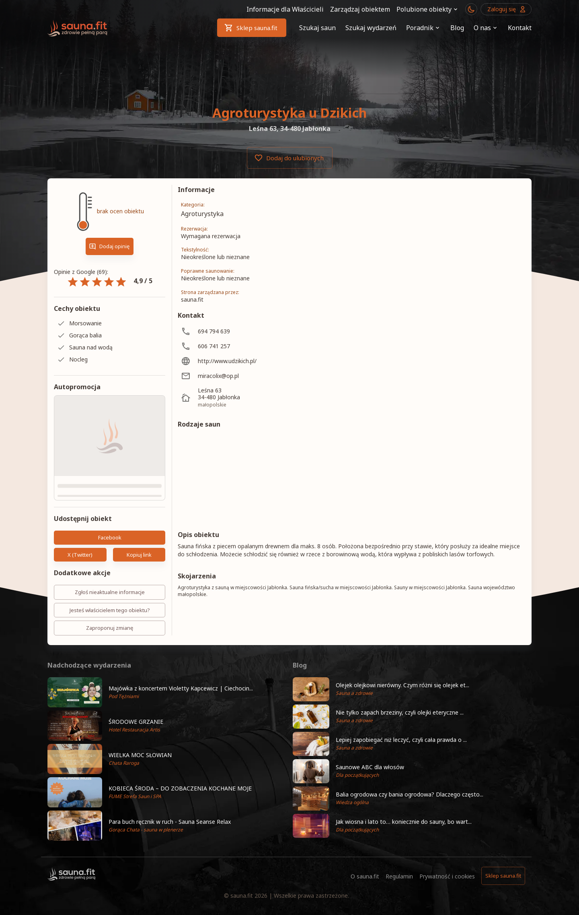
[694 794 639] (248, 331)
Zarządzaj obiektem (360, 9)
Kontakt (520, 27)
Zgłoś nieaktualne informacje (109, 632)
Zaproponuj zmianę (109, 669)
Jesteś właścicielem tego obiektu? (109, 650)
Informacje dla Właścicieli (285, 9)
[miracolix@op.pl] (248, 375)
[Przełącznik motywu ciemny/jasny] (471, 9)
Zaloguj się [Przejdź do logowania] (506, 9)
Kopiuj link (139, 595)
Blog (457, 27)
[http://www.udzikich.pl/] (248, 360)
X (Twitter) (80, 595)
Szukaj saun (317, 27)
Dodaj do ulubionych (289, 157)
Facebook (109, 578)
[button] (166, 733)
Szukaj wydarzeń (370, 27)
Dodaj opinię (109, 246)
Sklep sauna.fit (251, 27)
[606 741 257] (248, 346)
